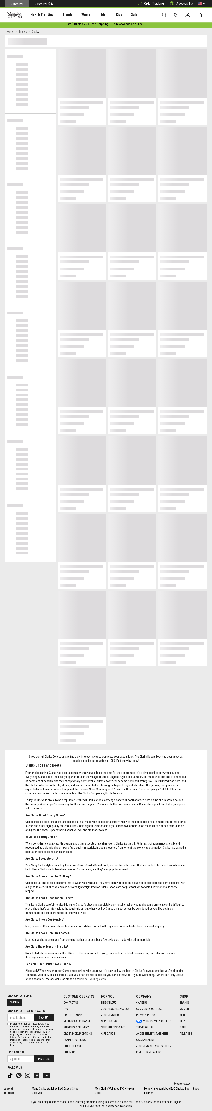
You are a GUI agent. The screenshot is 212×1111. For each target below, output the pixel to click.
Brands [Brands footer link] (185, 1002)
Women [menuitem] (78, 14)
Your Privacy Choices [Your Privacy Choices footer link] (154, 1021)
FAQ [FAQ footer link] (66, 1008)
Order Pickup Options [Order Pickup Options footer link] (78, 1033)
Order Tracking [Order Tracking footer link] (74, 1015)
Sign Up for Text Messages (26, 1011)
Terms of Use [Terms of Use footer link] (144, 1027)
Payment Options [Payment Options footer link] (75, 1039)
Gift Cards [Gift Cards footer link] (108, 1033)
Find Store (44, 1059)
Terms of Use (36, 1034)
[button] (201, 3)
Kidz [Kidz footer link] (182, 1021)
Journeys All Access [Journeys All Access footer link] (115, 1008)
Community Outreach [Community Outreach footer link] (150, 1008)
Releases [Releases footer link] (186, 1033)
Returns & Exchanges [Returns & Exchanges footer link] (78, 1021)
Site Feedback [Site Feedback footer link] (73, 1046)
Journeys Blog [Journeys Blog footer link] (110, 1015)
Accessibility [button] (180, 3)
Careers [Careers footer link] (142, 1002)
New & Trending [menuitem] (38, 14)
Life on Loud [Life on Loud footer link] (109, 1002)
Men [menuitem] (93, 14)
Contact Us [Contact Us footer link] (71, 1002)
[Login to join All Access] (88, 25)
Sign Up (15, 1002)
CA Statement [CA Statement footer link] (145, 1039)
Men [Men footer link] (182, 1015)
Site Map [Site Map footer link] (69, 1052)
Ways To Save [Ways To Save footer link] (110, 1021)
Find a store (15, 1052)
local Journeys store (94, 979)
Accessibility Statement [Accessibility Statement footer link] (152, 1033)
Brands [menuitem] (61, 14)
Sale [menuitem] (120, 14)
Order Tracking (150, 3)
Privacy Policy (17, 1037)
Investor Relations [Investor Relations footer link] (149, 1052)
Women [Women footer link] (184, 1008)
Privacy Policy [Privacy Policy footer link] (145, 1015)
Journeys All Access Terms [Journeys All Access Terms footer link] (154, 1046)
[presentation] (38, 14)
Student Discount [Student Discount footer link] (113, 1027)
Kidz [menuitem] (106, 14)
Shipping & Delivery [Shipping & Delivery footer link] (76, 1027)
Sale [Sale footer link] (183, 1027)
